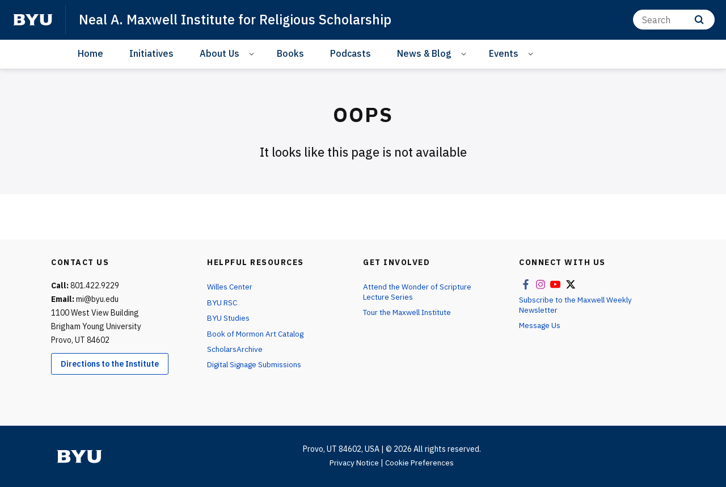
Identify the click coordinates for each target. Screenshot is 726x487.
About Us (219, 53)
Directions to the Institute (110, 364)
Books (290, 53)
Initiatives (151, 53)
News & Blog (424, 53)
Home (90, 53)
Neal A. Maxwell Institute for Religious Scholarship (239, 19)
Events (503, 53)
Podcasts (350, 53)
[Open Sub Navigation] (253, 53)
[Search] (674, 20)
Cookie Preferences (420, 462)
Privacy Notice (353, 462)
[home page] (33, 20)
